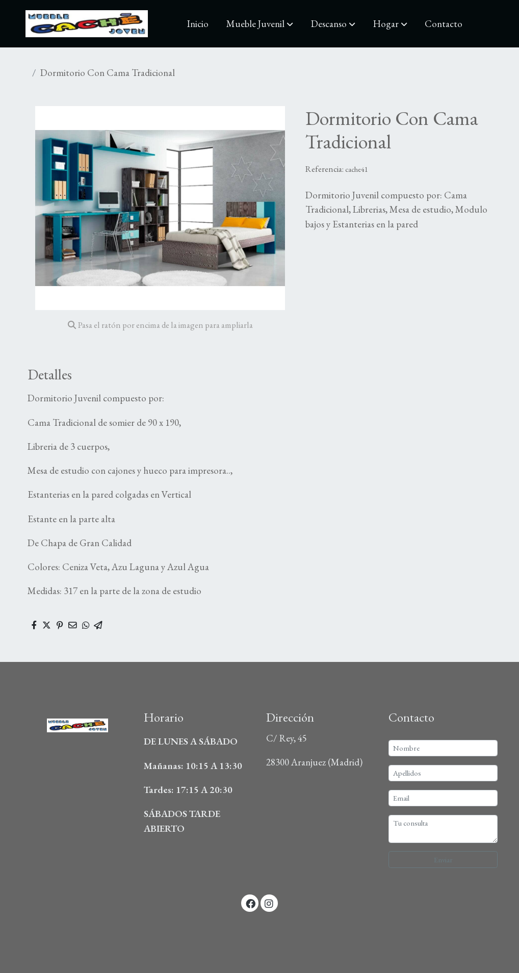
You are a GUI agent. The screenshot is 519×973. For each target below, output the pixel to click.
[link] (86, 23)
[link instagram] (269, 903)
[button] (260, 24)
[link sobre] (76, 722)
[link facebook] (250, 903)
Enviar (443, 859)
